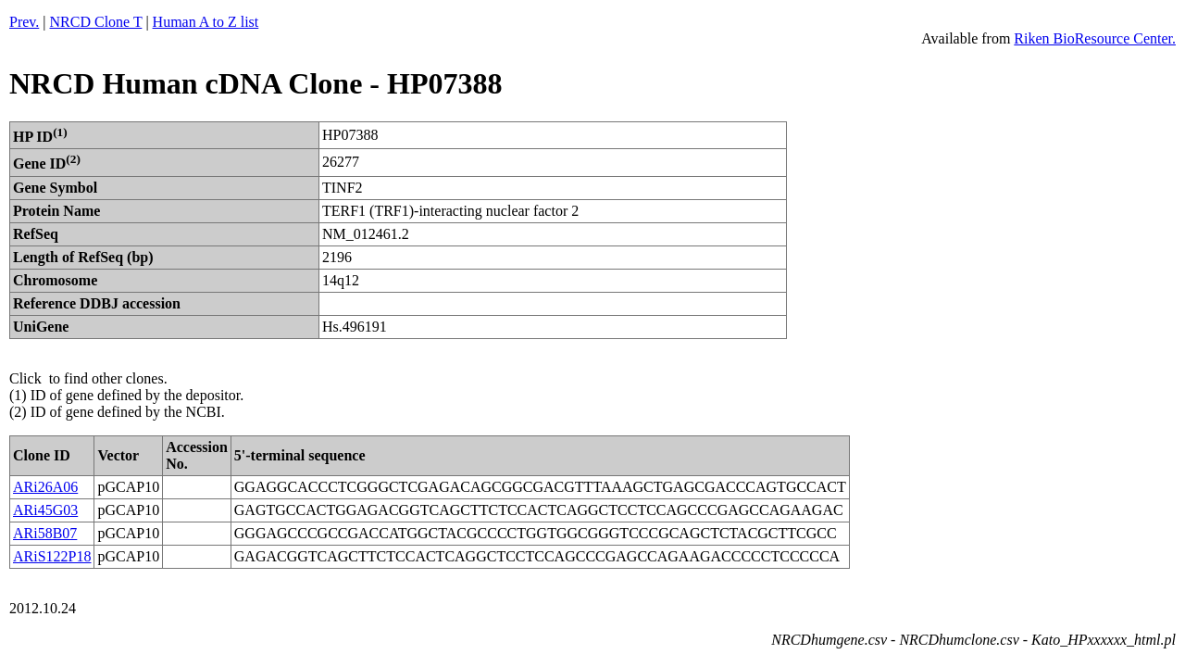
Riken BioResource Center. (1095, 38)
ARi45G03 (45, 510)
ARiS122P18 (52, 556)
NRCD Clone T (96, 22)
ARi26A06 (45, 487)
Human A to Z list (206, 22)
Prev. (24, 22)
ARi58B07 (45, 533)
